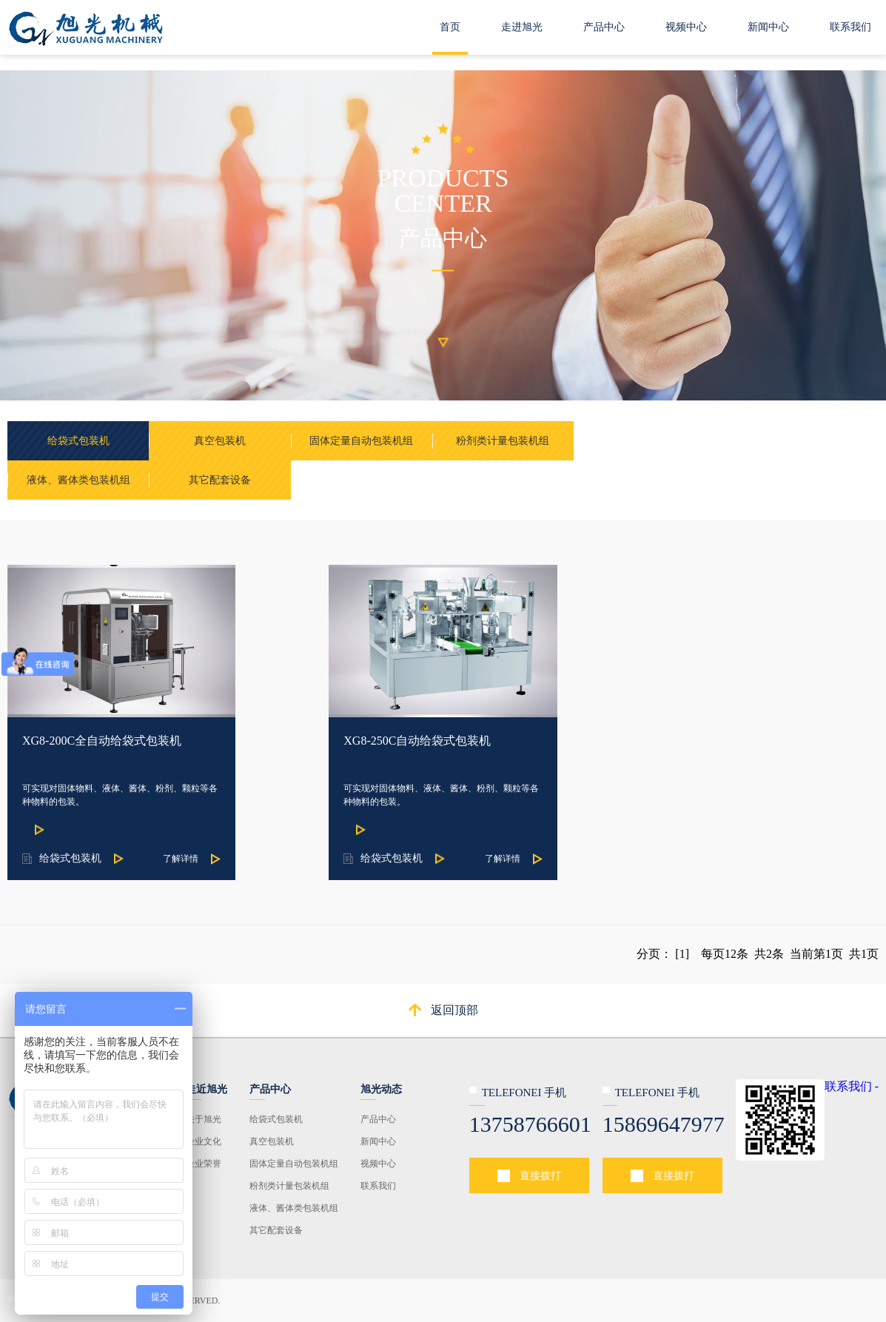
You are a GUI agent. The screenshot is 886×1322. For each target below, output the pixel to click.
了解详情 (180, 858)
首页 (450, 27)
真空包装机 (271, 1141)
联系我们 (850, 27)
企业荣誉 (203, 1163)
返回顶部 (454, 1010)
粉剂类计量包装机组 (289, 1186)
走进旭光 (522, 27)
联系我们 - (852, 1086)
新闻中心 (768, 27)
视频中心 (686, 27)
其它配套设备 (276, 1230)
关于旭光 (203, 1119)
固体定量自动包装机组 (293, 1163)
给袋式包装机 (276, 1119)
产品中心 (604, 27)
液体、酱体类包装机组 (293, 1208)
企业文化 (203, 1141)
